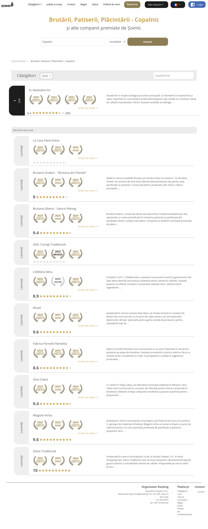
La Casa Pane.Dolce (46, 140)
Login (197, 4)
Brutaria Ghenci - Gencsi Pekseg (54, 208)
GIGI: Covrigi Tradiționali (49, 244)
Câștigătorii (182, 491)
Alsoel (37, 308)
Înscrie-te (132, 4)
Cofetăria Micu (43, 272)
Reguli (83, 4)
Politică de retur (111, 4)
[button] (178, 4)
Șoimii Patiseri (18, 61)
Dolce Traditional (44, 451)
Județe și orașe (54, 4)
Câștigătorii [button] (34, 4)
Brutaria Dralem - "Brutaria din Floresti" (60, 173)
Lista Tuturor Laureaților (182, 497)
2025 (45, 76)
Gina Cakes (40, 379)
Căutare (147, 41)
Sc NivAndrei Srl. (40, 90)
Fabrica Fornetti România (50, 343)
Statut (95, 4)
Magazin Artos (42, 415)
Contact (71, 4)
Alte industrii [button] (155, 4)
